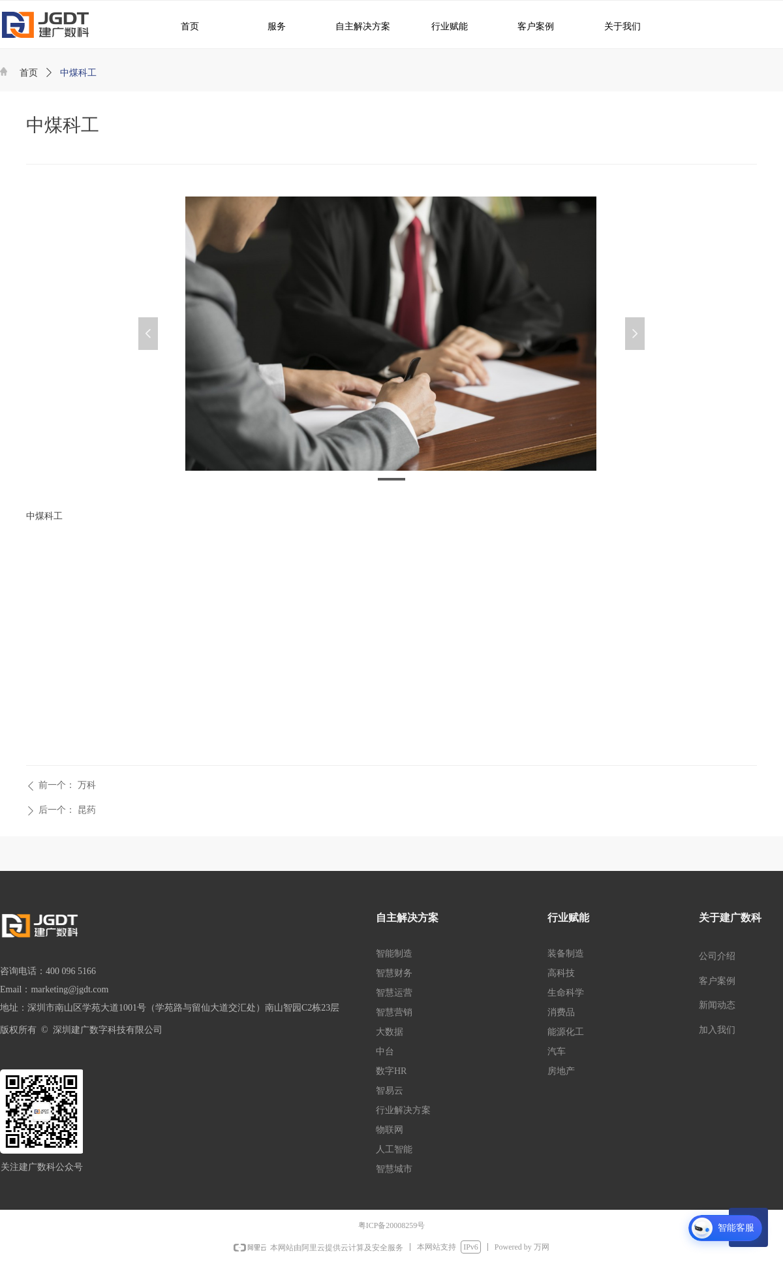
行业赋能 (443, 26)
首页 (29, 73)
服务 (269, 26)
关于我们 (613, 26)
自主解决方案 (357, 26)
